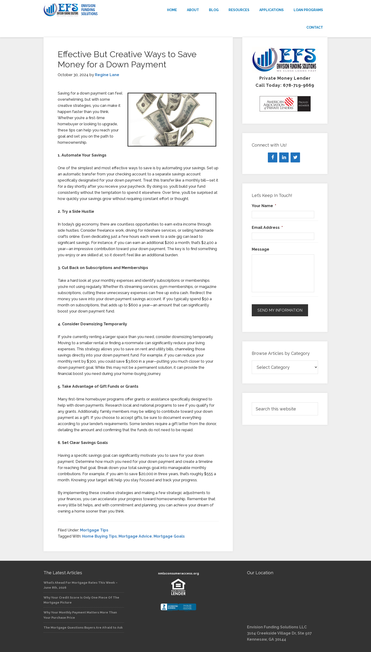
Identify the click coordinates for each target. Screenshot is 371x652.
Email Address (267, 227)
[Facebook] (272, 157)
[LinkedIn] (284, 157)
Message (260, 249)
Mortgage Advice (135, 536)
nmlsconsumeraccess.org (178, 573)
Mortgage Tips (94, 530)
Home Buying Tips (99, 536)
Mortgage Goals (169, 536)
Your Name (264, 206)
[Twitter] (295, 157)
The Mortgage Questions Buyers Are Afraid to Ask (83, 627)
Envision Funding (86, 10)
